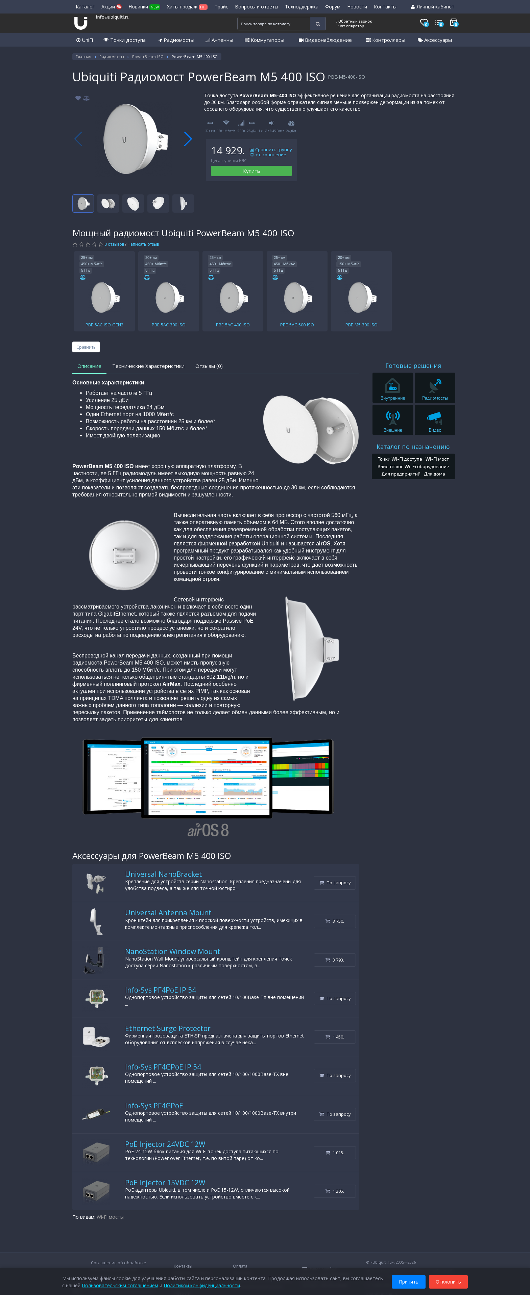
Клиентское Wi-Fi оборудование (413, 466)
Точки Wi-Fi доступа (400, 459)
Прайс (221, 6)
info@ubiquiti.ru (112, 17)
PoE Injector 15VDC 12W (165, 1182)
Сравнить (86, 347)
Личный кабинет (432, 6)
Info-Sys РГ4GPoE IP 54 (163, 1067)
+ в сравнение (268, 155)
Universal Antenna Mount (168, 912)
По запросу (335, 883)
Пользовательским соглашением (120, 1284)
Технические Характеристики (148, 365)
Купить (251, 170)
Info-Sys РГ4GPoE (154, 1105)
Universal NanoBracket (163, 874)
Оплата (240, 1266)
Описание (89, 365)
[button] (188, 139)
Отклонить (448, 1281)
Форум (332, 6)
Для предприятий (401, 474)
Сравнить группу (271, 150)
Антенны (219, 39)
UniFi (84, 39)
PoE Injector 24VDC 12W (165, 1144)
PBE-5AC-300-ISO (169, 325)
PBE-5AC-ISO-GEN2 (104, 325)
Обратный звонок (354, 21)
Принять (408, 1281)
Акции (111, 6)
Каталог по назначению (413, 446)
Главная (84, 56)
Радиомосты (176, 39)
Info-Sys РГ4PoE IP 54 (160, 990)
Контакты (385, 6)
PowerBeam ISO (148, 56)
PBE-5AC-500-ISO (297, 325)
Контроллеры (385, 39)
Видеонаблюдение (325, 39)
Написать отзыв (143, 244)
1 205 (335, 1191)
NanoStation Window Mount (172, 951)
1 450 (335, 1037)
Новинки (144, 6)
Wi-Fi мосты (110, 1217)
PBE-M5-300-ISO (361, 325)
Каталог (85, 6)
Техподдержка (301, 6)
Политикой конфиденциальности (202, 1284)
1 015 (335, 1153)
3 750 (335, 921)
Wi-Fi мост (437, 459)
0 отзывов (114, 244)
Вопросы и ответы (256, 6)
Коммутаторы (264, 39)
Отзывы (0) (209, 365)
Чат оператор (350, 25)
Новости (357, 6)
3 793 (335, 960)
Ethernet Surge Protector (168, 1028)
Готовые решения (413, 365)
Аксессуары (435, 39)
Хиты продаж (187, 6)
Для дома (434, 474)
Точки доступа (124, 39)
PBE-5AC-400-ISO (233, 325)
